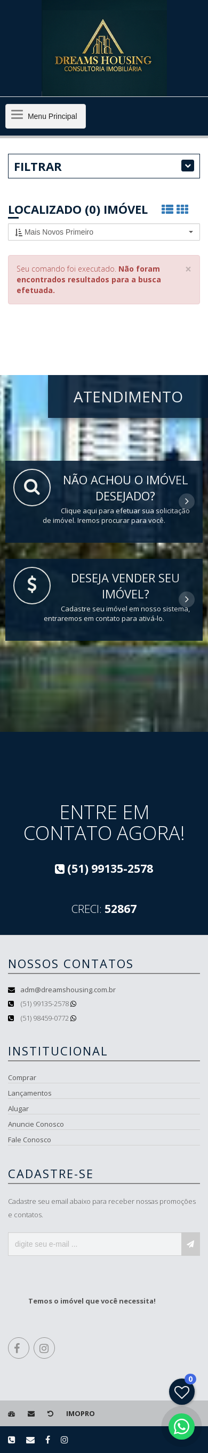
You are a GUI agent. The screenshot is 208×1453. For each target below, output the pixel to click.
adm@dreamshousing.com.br (68, 989)
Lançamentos (30, 1093)
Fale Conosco (29, 1139)
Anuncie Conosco (36, 1124)
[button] (104, 232)
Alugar (18, 1108)
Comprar (22, 1077)
